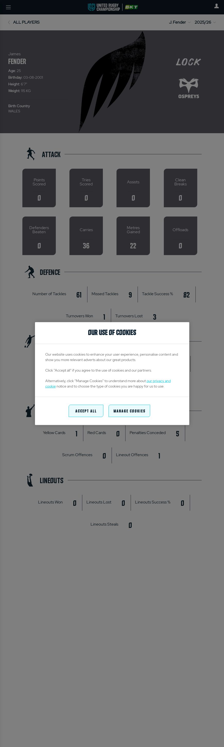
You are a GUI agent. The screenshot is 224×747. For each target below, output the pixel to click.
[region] (112, 373)
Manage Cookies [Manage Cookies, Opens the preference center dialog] (129, 410)
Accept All (86, 410)
